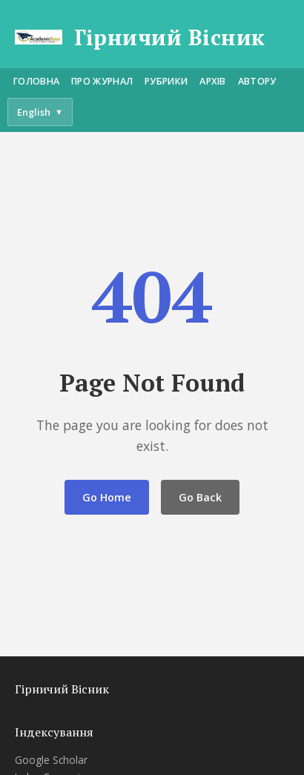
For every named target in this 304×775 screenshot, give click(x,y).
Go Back (200, 497)
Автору (257, 81)
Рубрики (166, 81)
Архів (212, 81)
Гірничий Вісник (169, 37)
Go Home (106, 497)
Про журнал (102, 81)
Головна (36, 81)
